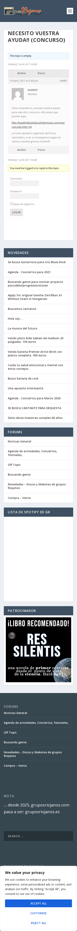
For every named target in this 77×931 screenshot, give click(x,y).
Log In (16, 212)
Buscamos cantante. (22, 309)
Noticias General (19, 441)
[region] (38, 898)
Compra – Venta (19, 498)
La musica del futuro (22, 328)
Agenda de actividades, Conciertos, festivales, (32, 453)
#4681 (63, 80)
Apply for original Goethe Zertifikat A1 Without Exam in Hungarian (35, 297)
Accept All (39, 903)
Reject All (38, 923)
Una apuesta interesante (25, 388)
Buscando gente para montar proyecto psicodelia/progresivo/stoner (35, 283)
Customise (38, 913)
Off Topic (14, 465)
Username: (16, 178)
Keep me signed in (23, 204)
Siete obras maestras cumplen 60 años (35, 418)
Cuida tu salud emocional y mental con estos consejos (35, 367)
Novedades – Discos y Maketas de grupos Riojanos (37, 486)
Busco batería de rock (23, 378)
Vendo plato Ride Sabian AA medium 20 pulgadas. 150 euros (35, 340)
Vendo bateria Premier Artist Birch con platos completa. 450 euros (35, 353)
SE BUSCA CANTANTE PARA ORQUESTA (34, 408)
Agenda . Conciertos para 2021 (29, 272)
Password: (16, 191)
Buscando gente (19, 474)
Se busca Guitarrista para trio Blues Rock (37, 262)
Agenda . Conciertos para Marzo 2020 (34, 398)
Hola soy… (15, 318)
